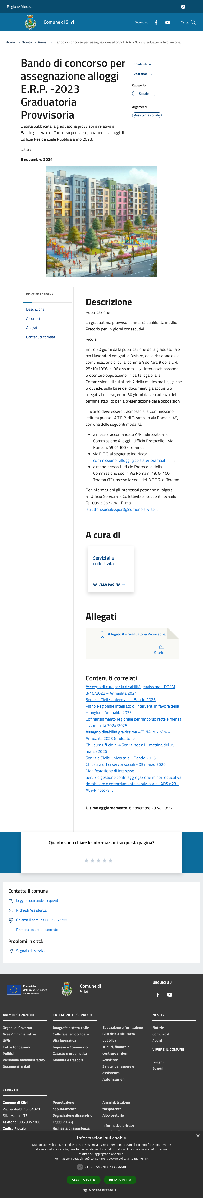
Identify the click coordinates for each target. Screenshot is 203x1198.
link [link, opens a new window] (146, 1159)
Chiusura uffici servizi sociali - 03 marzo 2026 (126, 764)
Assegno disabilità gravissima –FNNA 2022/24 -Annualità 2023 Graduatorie (128, 735)
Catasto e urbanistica (70, 1053)
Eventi (157, 1068)
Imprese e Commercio (70, 1047)
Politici (8, 1053)
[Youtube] (165, 22)
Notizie (158, 1027)
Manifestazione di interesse (110, 771)
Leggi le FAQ (63, 1121)
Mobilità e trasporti (68, 1060)
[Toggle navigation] (9, 22)
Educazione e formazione (122, 1027)
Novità (27, 42)
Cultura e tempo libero (71, 1034)
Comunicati (161, 1034)
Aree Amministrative (19, 1034)
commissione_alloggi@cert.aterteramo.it (129, 460)
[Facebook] (154, 22)
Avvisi (43, 42)
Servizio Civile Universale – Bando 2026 (121, 699)
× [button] (198, 1136)
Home (10, 42)
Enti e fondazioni (16, 1047)
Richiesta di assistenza (71, 1128)
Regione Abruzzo (20, 6)
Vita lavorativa (64, 1040)
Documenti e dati (16, 1066)
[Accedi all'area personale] (183, 6)
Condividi (143, 64)
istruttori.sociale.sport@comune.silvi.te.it (122, 509)
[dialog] (101, 1164)
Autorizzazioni (113, 1079)
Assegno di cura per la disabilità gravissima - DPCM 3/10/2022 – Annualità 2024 (130, 690)
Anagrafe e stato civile (71, 1027)
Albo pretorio (113, 1115)
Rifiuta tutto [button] (120, 1180)
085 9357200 (29, 1122)
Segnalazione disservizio (72, 1115)
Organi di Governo (17, 1027)
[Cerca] (193, 22)
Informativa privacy (118, 1125)
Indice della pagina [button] (39, 294)
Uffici (7, 1040)
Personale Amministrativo (24, 1060)
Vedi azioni (144, 74)
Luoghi (158, 1062)
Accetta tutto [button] (83, 1180)
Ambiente (110, 1059)
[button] (101, 1190)
